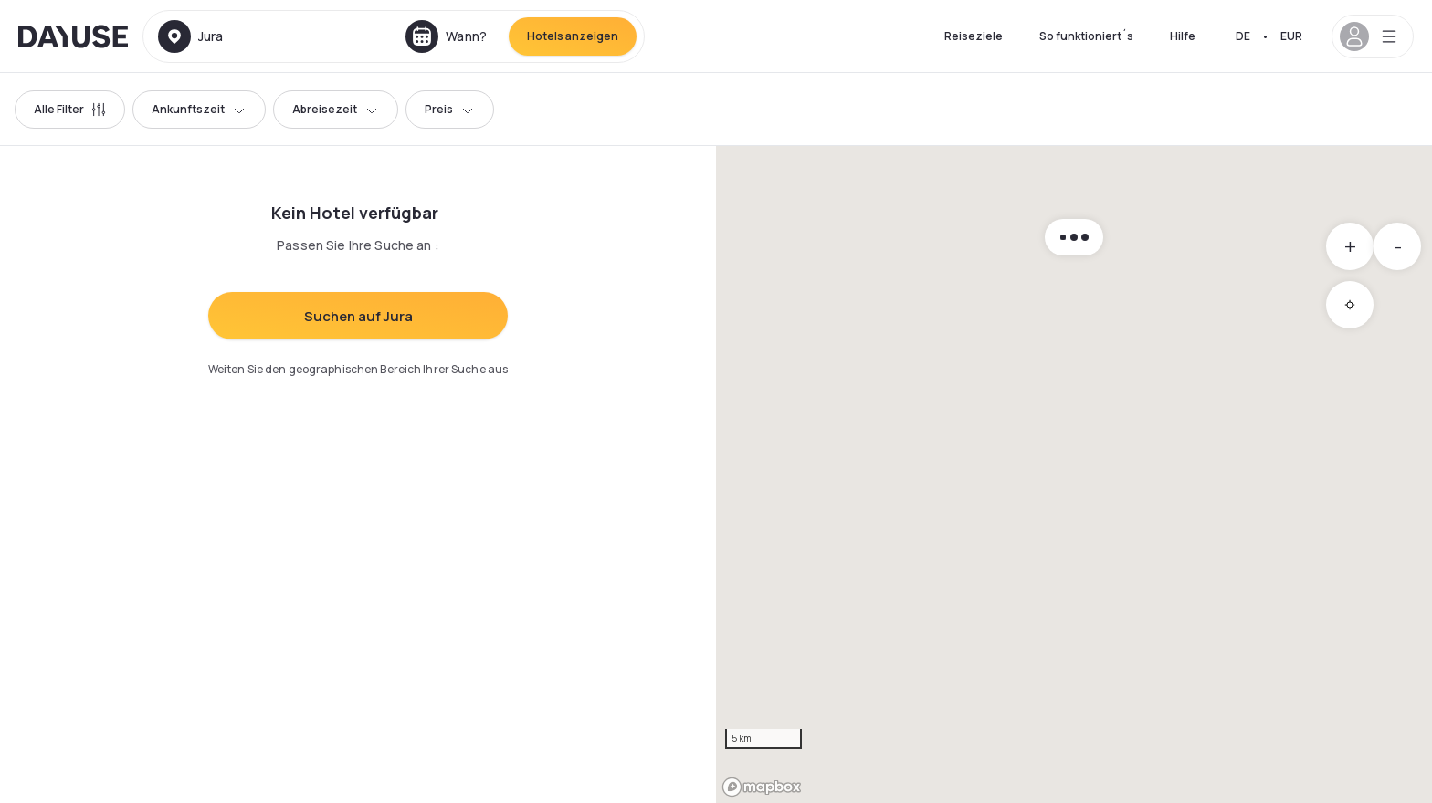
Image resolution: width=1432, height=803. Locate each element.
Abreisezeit (335, 109)
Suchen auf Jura (358, 316)
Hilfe (1182, 36)
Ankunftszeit (199, 109)
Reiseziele (973, 36)
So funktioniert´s (1086, 36)
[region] (1074, 474)
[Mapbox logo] (761, 787)
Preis (450, 109)
